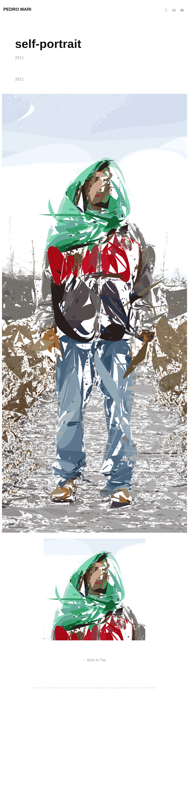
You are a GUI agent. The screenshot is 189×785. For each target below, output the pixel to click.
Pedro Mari (17, 9)
